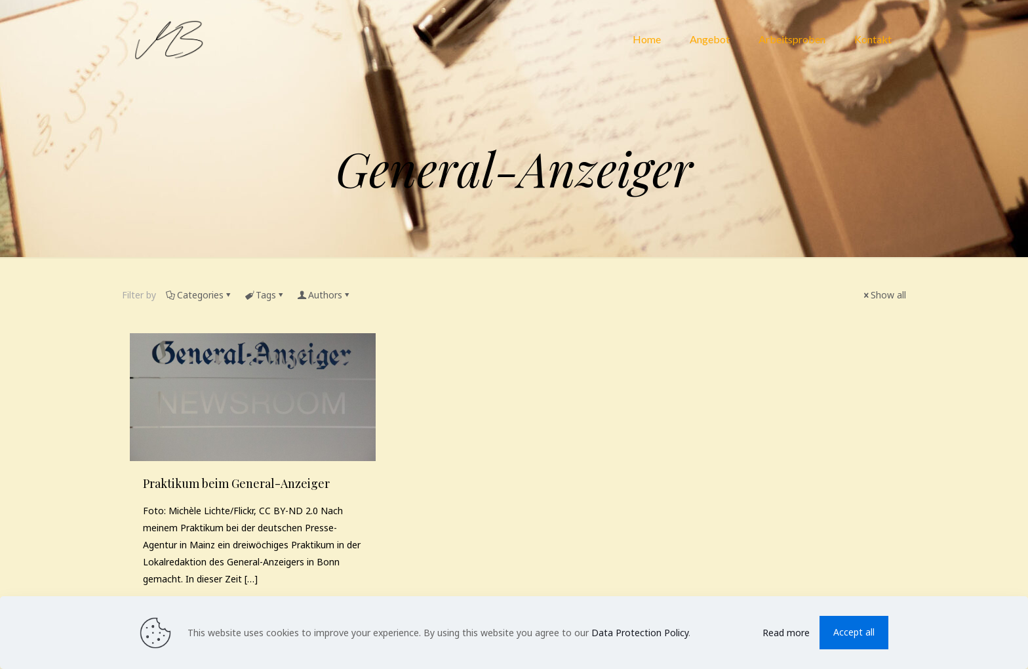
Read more (786, 632)
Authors (324, 295)
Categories (199, 295)
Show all (883, 295)
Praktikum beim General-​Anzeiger (236, 483)
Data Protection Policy (639, 632)
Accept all (854, 632)
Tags (265, 295)
